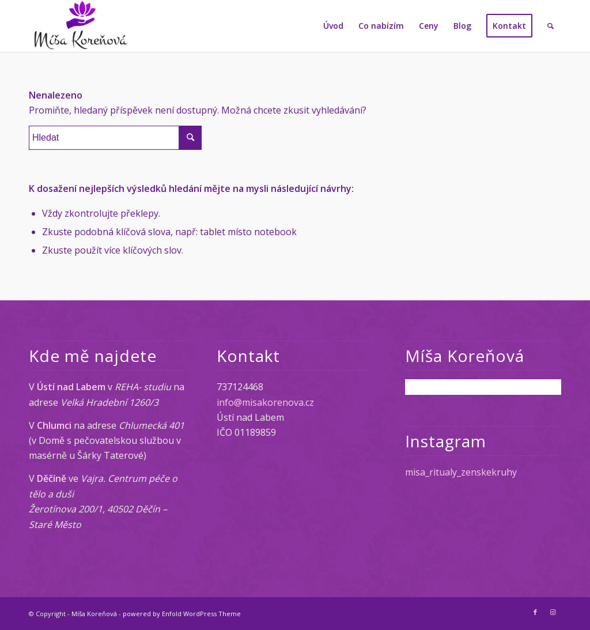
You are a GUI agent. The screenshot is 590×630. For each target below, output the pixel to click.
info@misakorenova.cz (265, 402)
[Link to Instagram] (552, 612)
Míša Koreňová (94, 613)
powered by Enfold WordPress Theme (182, 613)
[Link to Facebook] (535, 612)
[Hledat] (550, 26)
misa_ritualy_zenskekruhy (461, 472)
